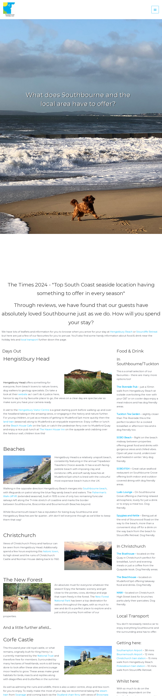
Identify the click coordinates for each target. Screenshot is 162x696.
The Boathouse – (127, 556)
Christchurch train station (132, 660)
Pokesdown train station (131, 668)
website (23, 397)
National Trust (45, 658)
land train (19, 424)
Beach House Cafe (33, 428)
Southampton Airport (130, 653)
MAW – (121, 595)
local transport (29, 342)
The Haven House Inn (72, 432)
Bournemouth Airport (130, 656)
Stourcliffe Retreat (148, 334)
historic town (50, 554)
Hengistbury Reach (121, 334)
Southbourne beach (95, 491)
